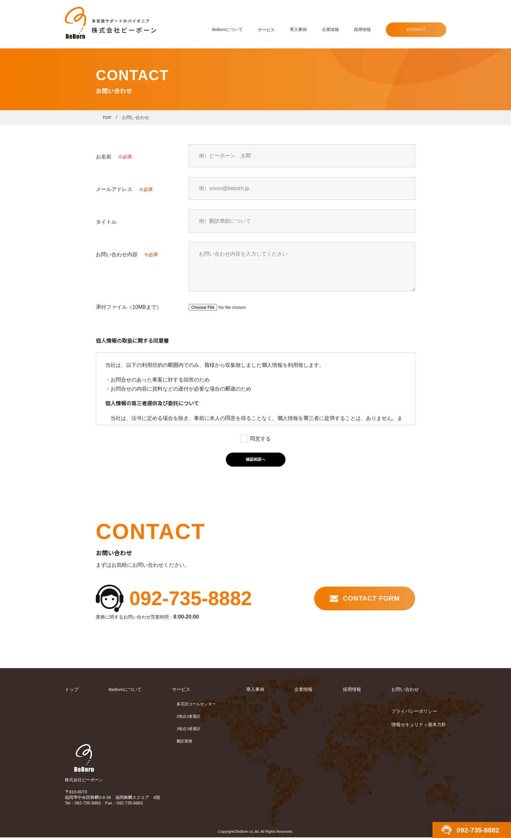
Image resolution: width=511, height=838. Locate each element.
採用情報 (362, 29)
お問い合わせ (405, 690)
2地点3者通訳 (189, 716)
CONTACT (416, 29)
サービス (267, 29)
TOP (106, 117)
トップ (72, 690)
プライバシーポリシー (414, 711)
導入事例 (299, 29)
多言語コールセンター (196, 704)
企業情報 (331, 29)
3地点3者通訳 (189, 729)
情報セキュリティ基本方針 (418, 724)
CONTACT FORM (370, 598)
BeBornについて (229, 29)
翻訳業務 (185, 741)
